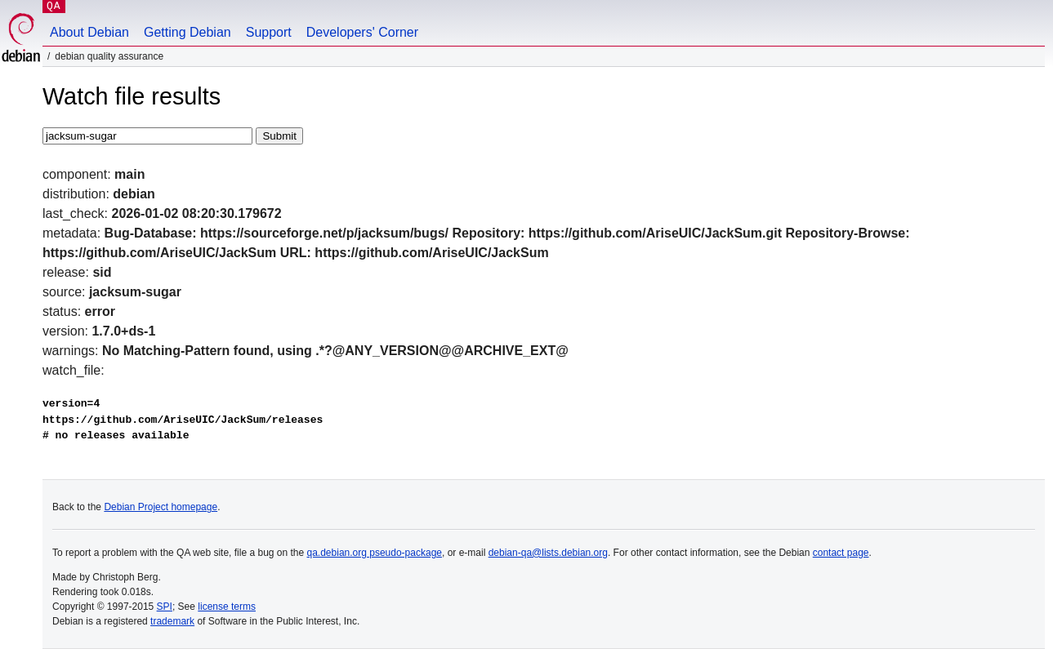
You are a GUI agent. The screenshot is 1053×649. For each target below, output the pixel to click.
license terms (227, 606)
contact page (841, 552)
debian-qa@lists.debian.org (548, 552)
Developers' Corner (362, 32)
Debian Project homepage (160, 507)
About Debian (89, 32)
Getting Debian (187, 32)
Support (269, 32)
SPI (164, 606)
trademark (172, 621)
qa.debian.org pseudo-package (374, 552)
